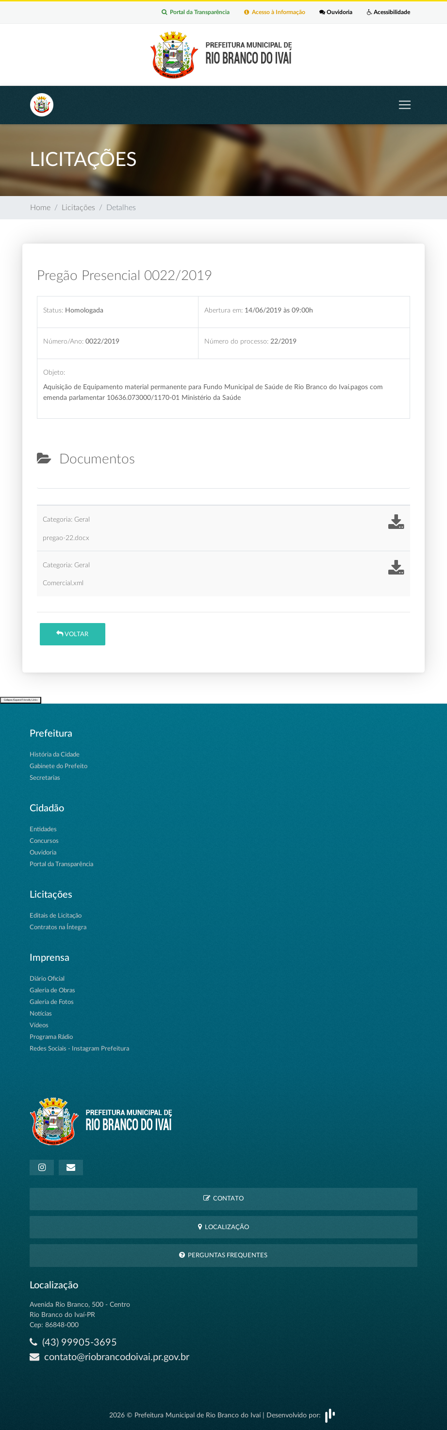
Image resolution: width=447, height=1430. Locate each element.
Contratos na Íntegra (58, 927)
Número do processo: (236, 341)
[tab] (45, 484)
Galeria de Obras (52, 990)
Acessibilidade (388, 13)
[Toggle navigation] (405, 104)
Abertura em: (223, 310)
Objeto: (54, 373)
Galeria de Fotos (52, 1002)
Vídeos (39, 1025)
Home (40, 208)
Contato (223, 1198)
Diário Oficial (47, 979)
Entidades (43, 829)
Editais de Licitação (56, 916)
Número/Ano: (63, 341)
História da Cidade (55, 755)
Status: (53, 310)
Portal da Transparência (195, 13)
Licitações (78, 208)
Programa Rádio (51, 1037)
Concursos (44, 841)
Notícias (41, 1014)
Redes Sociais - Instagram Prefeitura (79, 1049)
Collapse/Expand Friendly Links (20, 700)
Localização (223, 1227)
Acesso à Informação (274, 13)
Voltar (72, 634)
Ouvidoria (335, 13)
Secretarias (45, 778)
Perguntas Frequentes (223, 1255)
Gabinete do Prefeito (58, 766)
